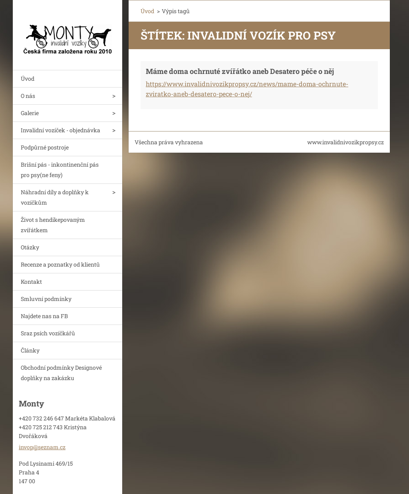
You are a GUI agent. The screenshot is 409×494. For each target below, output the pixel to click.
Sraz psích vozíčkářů (48, 333)
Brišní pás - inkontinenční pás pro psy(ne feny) (60, 170)
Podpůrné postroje (45, 147)
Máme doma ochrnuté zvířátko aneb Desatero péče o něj (240, 71)
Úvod (27, 78)
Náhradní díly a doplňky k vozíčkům (55, 197)
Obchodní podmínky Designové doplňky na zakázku (61, 373)
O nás (28, 96)
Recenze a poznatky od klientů (60, 264)
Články (30, 350)
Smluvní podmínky (46, 299)
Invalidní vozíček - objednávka (60, 130)
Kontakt (31, 281)
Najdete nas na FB (44, 316)
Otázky (30, 247)
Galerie (30, 113)
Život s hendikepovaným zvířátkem (53, 225)
